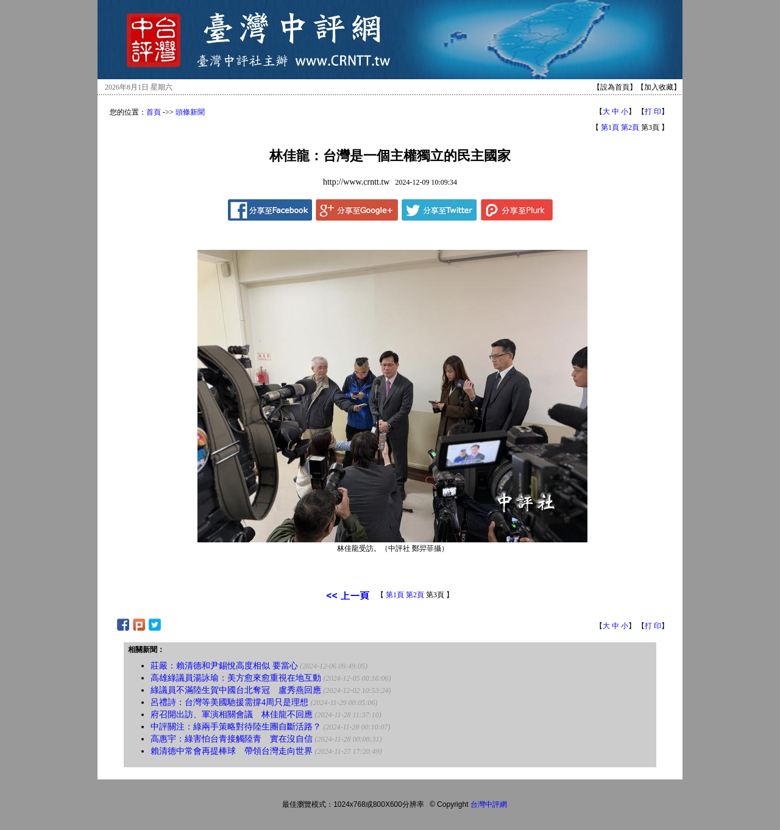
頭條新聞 (190, 112)
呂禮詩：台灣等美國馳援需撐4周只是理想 (229, 702)
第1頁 (610, 127)
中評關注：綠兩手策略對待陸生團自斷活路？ (236, 726)
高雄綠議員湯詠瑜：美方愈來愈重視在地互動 (236, 678)
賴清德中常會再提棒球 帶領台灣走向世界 (232, 751)
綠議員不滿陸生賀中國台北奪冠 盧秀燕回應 (236, 690)
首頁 (153, 112)
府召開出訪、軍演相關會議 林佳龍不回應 (232, 714)
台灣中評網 (488, 804)
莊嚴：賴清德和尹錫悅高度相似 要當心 (224, 665)
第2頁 (630, 127)
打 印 (653, 111)
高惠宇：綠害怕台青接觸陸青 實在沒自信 (232, 738)
